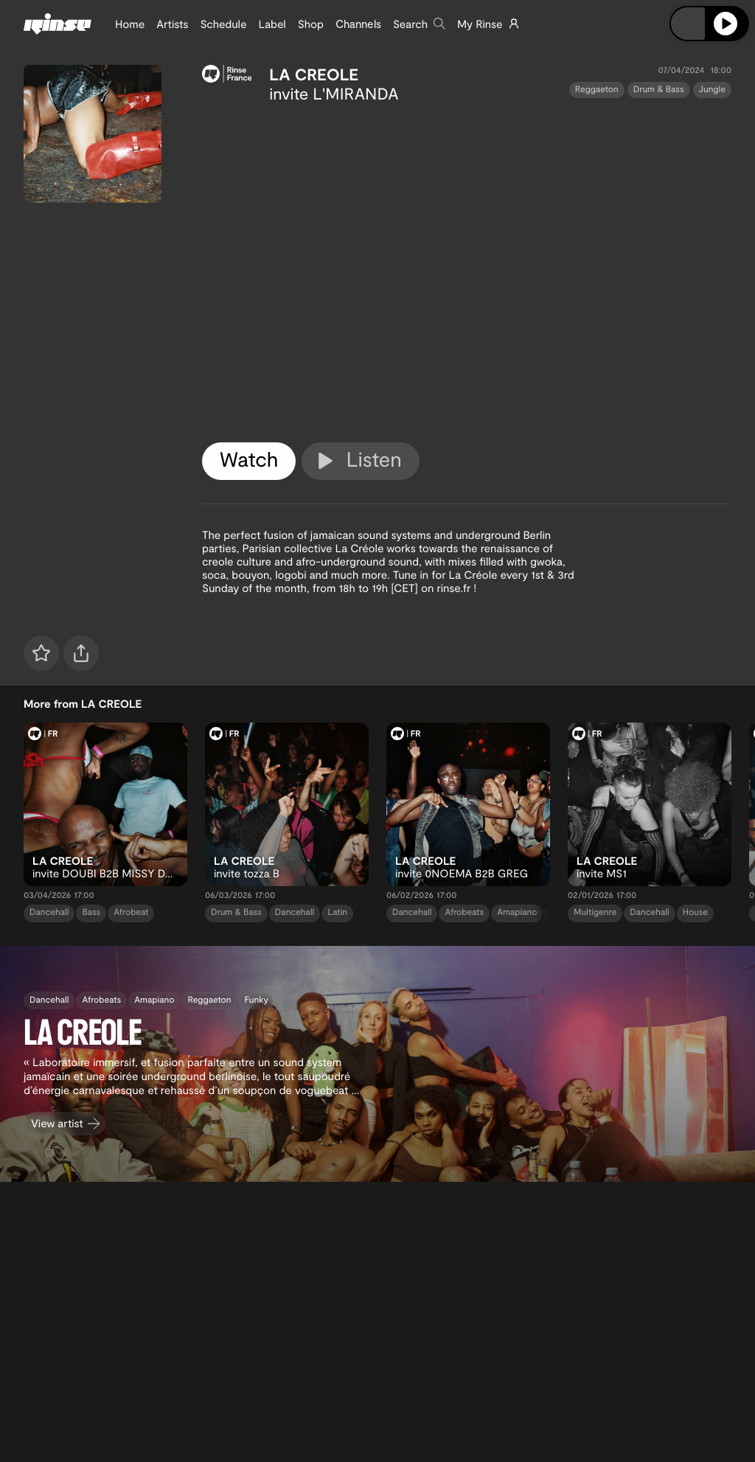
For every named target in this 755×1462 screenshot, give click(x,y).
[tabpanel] (466, 270)
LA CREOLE (313, 74)
